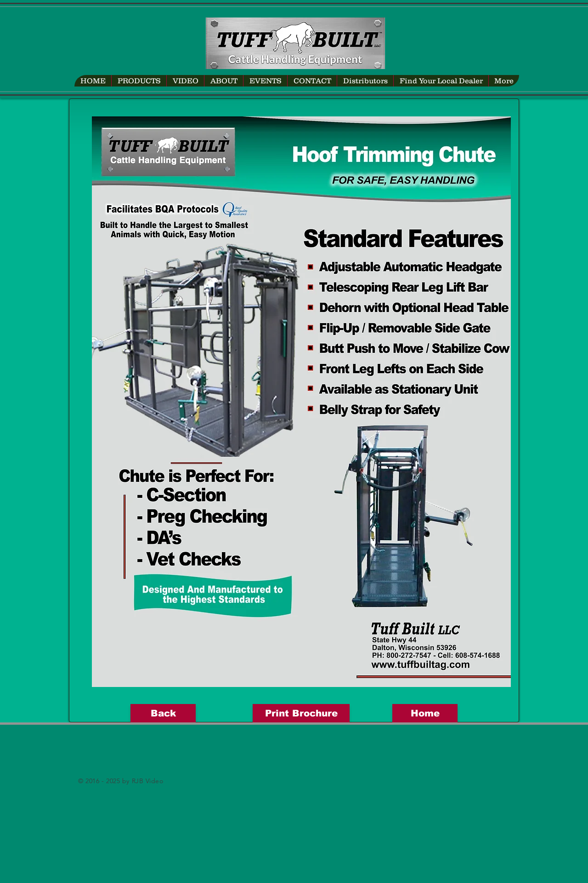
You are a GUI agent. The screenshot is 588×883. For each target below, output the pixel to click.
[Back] (163, 713)
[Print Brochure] (301, 713)
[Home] (425, 713)
